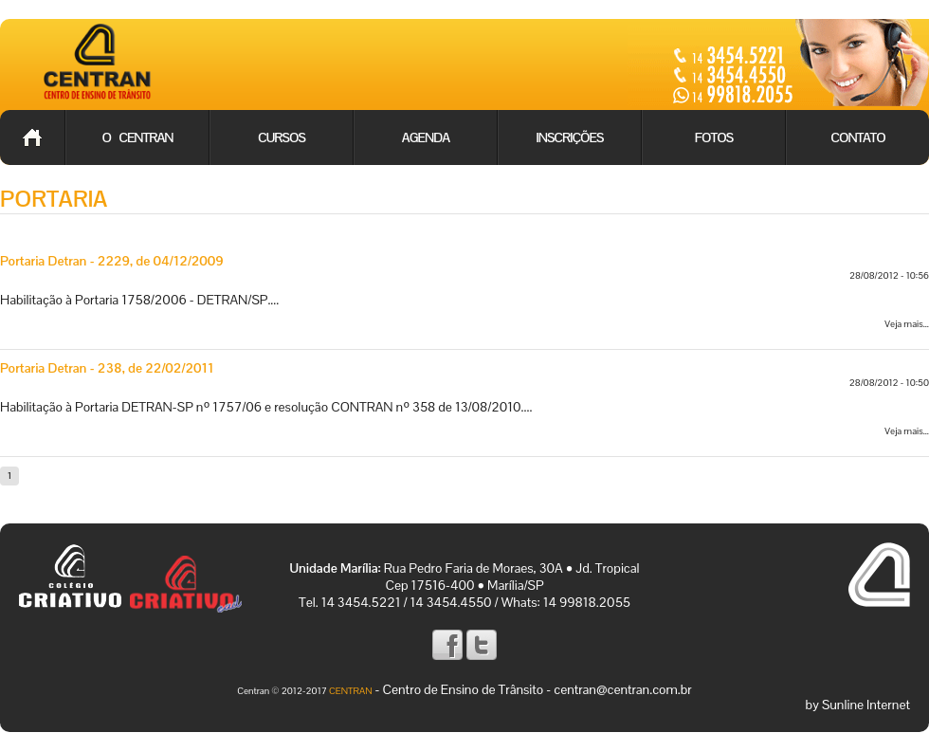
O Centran (137, 137)
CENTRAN (350, 691)
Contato (857, 137)
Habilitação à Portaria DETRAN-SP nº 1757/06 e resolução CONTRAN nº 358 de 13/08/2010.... (266, 406)
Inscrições (570, 137)
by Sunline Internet (858, 704)
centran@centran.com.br (622, 689)
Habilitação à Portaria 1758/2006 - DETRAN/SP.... (139, 299)
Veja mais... (906, 324)
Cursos (281, 137)
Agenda (425, 137)
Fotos (714, 137)
